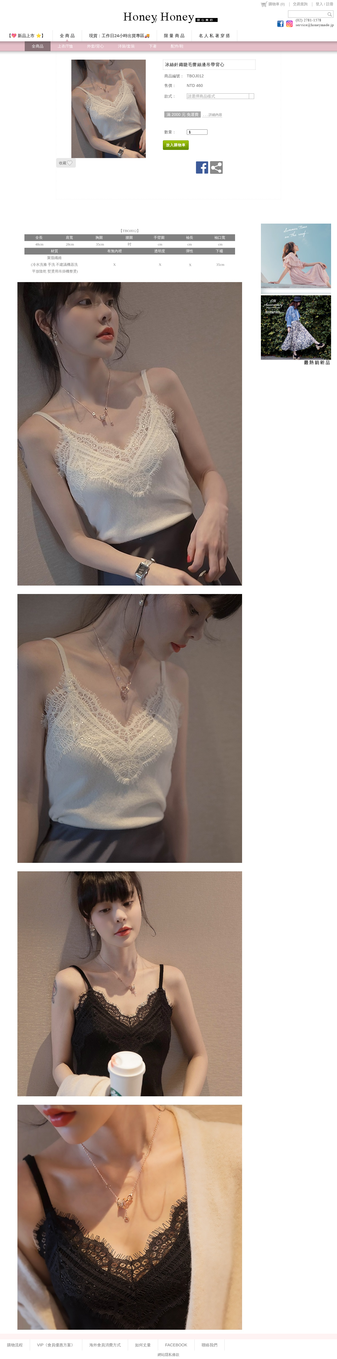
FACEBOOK (176, 1345)
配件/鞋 (177, 46)
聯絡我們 (209, 1345)
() (272, 4)
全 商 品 (67, 35)
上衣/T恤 (65, 46)
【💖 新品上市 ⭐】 (26, 35)
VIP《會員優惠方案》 (56, 1345)
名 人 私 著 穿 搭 (214, 35)
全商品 (38, 46)
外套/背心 (95, 46)
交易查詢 (300, 4)
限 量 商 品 (174, 35)
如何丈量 (143, 1345)
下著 (153, 46)
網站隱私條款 (168, 1355)
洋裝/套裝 (126, 46)
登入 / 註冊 (324, 4)
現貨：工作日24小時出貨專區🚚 (119, 35)
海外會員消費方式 (105, 1345)
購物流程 (15, 1345)
